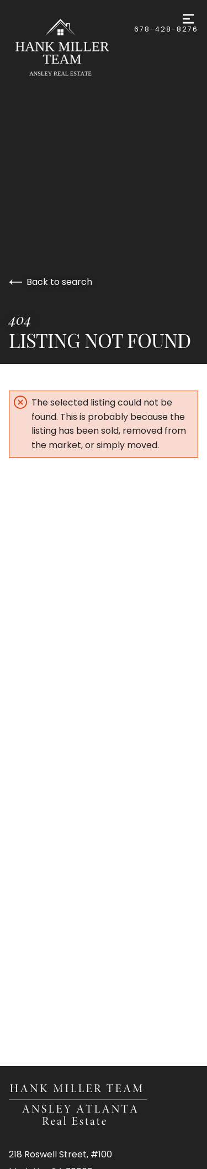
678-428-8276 (166, 29)
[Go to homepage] (71, 49)
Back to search (50, 282)
